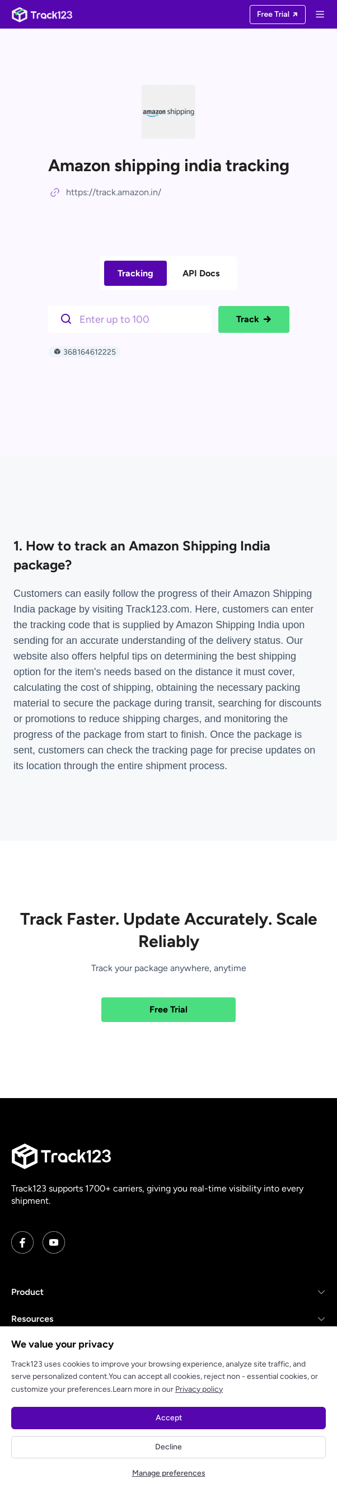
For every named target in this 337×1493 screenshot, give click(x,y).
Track (254, 319)
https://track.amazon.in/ (113, 192)
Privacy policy (199, 1389)
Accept (169, 1418)
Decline (168, 1447)
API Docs (200, 273)
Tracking (135, 273)
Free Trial (168, 1009)
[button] (168, 1292)
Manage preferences (168, 1473)
